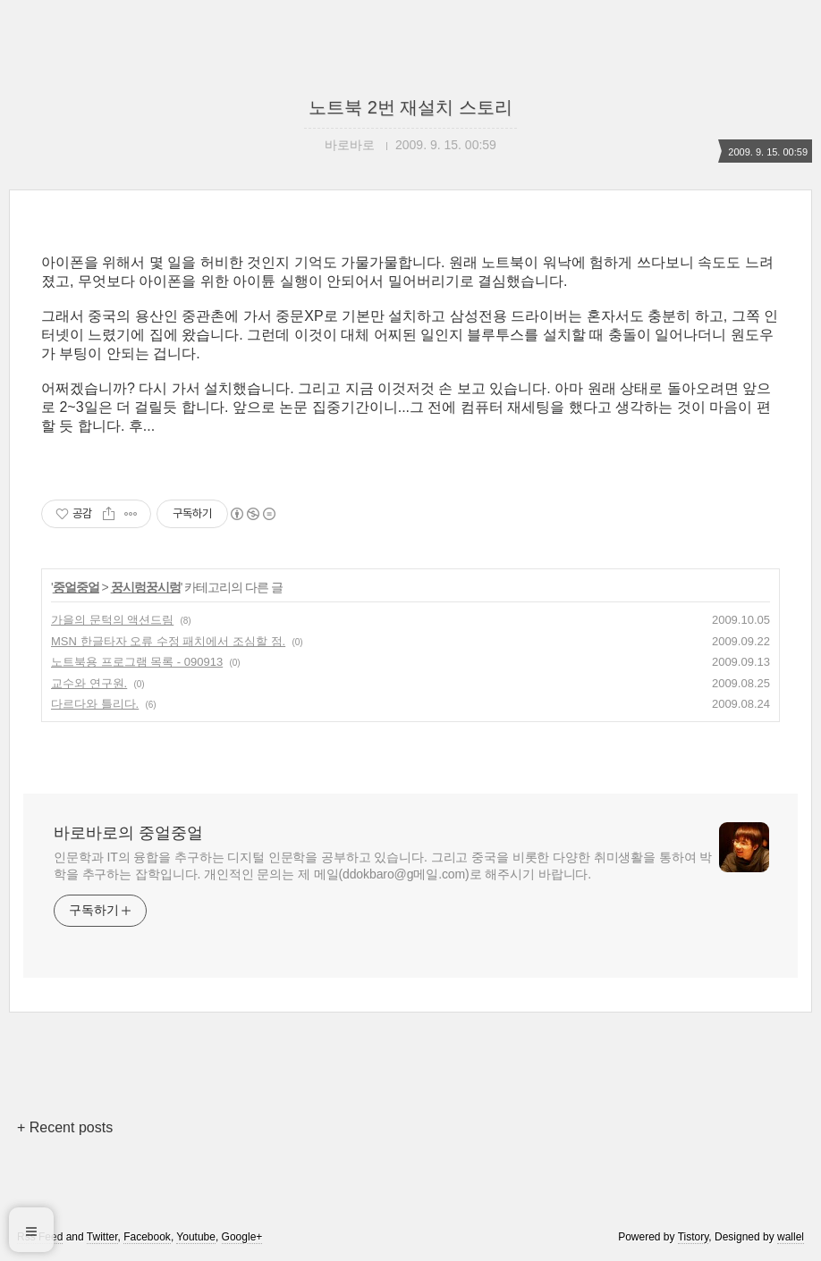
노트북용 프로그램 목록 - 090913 (137, 661)
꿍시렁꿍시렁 (146, 587)
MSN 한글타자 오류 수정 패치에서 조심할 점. (168, 641)
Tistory (693, 1237)
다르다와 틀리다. (95, 703)
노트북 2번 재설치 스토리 (410, 107)
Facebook (147, 1237)
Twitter (102, 1237)
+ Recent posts (65, 1127)
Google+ (242, 1237)
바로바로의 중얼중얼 (128, 833)
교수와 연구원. (89, 683)
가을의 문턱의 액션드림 (112, 619)
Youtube (196, 1237)
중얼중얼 (76, 587)
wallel (790, 1237)
